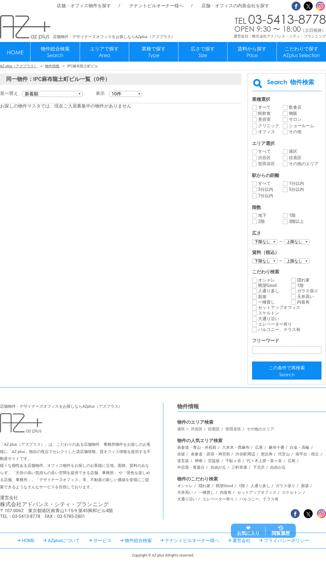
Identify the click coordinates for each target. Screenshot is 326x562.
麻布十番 (276, 447)
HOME (15, 52)
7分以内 (265, 195)
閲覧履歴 (281, 533)
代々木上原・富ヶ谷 (264, 460)
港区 (293, 151)
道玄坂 (183, 460)
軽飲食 (264, 113)
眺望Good (267, 285)
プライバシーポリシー (286, 540)
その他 (295, 131)
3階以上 (296, 221)
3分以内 (265, 189)
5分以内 (296, 189)
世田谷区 (266, 163)
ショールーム (301, 125)
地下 (262, 215)
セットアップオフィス (279, 307)
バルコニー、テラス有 (279, 329)
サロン (295, 119)
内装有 (303, 302)
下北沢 (259, 467)
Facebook (296, 6)
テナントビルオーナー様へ (156, 5)
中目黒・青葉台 (191, 467)
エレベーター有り (275, 324)
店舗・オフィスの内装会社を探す (235, 5)
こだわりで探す (301, 52)
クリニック (268, 125)
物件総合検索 (55, 52)
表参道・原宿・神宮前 (210, 454)
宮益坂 (214, 460)
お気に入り (248, 533)
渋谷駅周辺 (245, 454)
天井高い (305, 296)
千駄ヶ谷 (233, 460)
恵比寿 (267, 454)
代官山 (284, 454)
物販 (293, 113)
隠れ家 (303, 280)
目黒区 (295, 157)
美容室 (264, 119)
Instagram (320, 6)
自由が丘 (218, 467)
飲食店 (295, 107)
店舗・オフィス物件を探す (84, 5)
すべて (264, 107)
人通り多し (268, 290)
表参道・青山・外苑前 (196, 447)
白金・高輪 (299, 447)
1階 (292, 215)
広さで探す (202, 52)
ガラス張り (307, 290)
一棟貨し (266, 302)
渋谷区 (264, 157)
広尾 (259, 447)
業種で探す (153, 52)
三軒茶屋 (239, 467)
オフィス (266, 131)
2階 (261, 221)
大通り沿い (268, 318)
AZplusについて (64, 540)
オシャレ (266, 280)
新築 (262, 296)
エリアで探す (104, 52)
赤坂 (181, 454)
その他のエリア (303, 163)
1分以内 (296, 183)
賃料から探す (252, 52)
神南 (199, 460)
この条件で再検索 (286, 371)
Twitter (308, 6)
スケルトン (268, 312)
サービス (102, 540)
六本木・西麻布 (236, 447)
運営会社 (241, 540)
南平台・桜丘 (307, 454)
